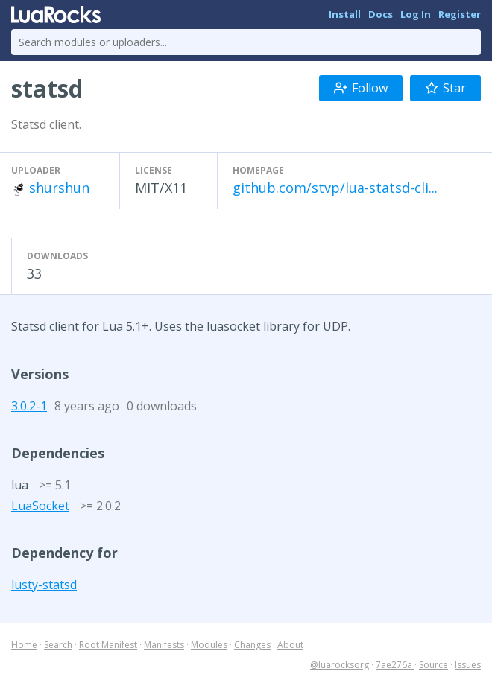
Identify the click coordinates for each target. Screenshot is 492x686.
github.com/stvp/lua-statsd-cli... (335, 188)
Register (459, 14)
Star (445, 88)
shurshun (59, 188)
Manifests (164, 644)
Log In (415, 14)
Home (24, 644)
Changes (252, 644)
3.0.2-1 (29, 406)
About (290, 644)
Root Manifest (108, 644)
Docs (380, 14)
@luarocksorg (339, 664)
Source (433, 664)
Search (58, 644)
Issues (468, 664)
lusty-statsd (44, 585)
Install (345, 14)
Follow (361, 88)
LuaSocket (40, 506)
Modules (209, 644)
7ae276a (395, 664)
